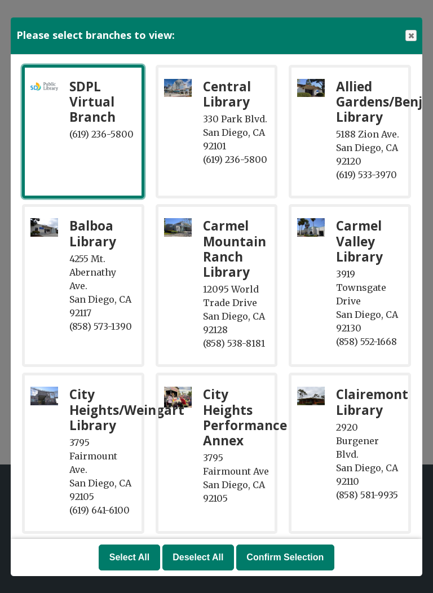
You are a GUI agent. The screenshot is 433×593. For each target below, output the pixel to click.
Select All (129, 557)
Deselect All (198, 557)
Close (410, 36)
